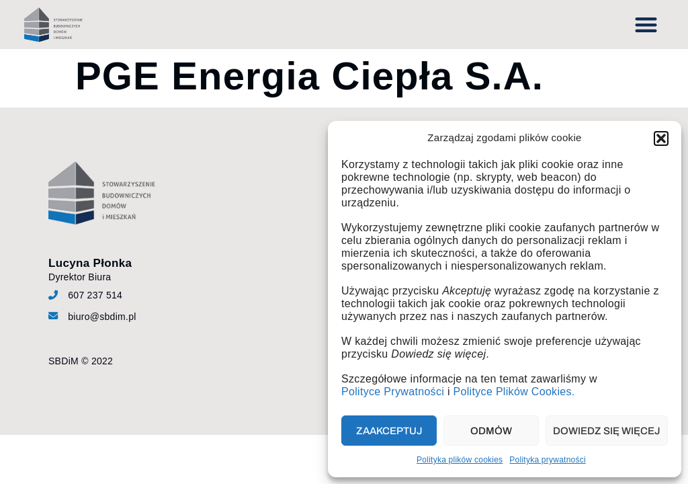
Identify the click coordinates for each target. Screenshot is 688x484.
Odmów (491, 431)
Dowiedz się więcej (606, 431)
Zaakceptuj (389, 431)
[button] (661, 138)
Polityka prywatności (547, 460)
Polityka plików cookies (460, 460)
